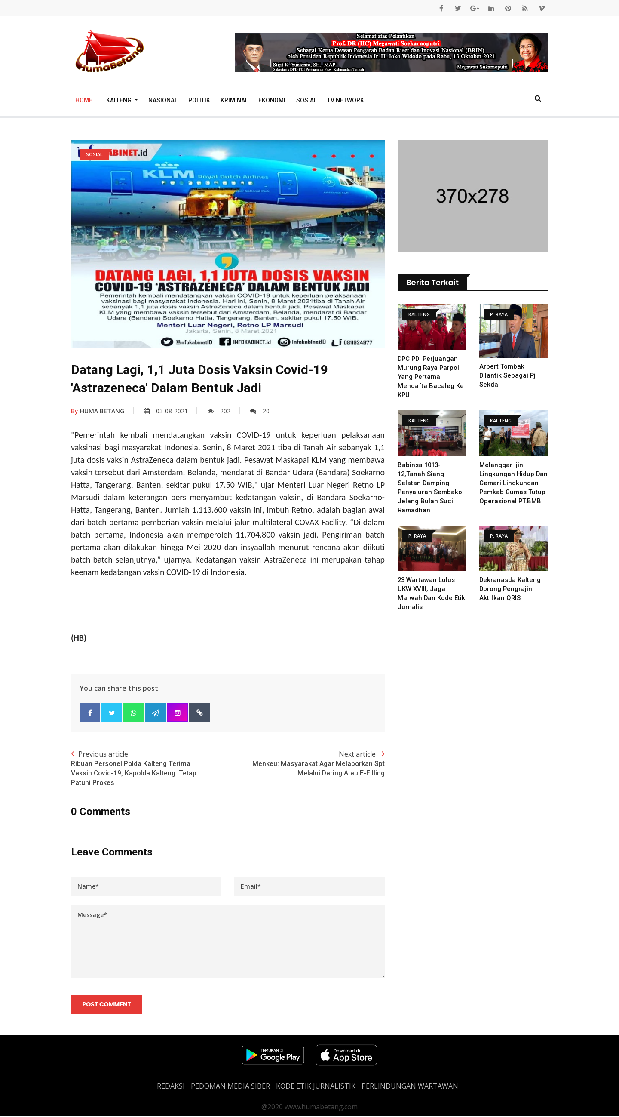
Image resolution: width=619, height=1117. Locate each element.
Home (83, 100)
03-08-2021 (166, 411)
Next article (306, 764)
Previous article (149, 768)
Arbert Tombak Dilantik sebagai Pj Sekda (507, 375)
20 (260, 411)
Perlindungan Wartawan (410, 1087)
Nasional (163, 100)
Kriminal (234, 100)
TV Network (345, 100)
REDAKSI (171, 1087)
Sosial (306, 100)
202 (219, 411)
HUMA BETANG (97, 411)
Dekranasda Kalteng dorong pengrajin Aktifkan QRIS (510, 589)
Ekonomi (271, 100)
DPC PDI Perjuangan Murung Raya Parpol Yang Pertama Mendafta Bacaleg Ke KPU (431, 377)
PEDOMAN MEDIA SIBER (230, 1087)
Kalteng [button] (119, 100)
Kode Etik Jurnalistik (315, 1087)
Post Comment (107, 1005)
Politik (199, 100)
